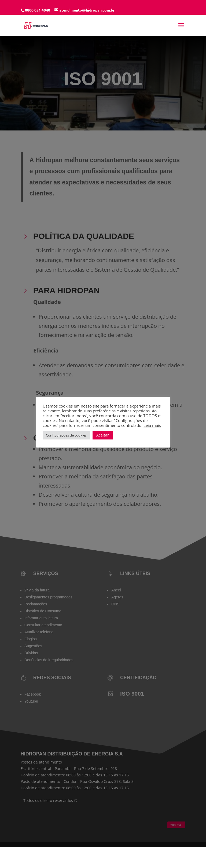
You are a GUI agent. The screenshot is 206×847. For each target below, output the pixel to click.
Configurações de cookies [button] (66, 435)
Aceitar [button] (102, 435)
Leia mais (152, 425)
